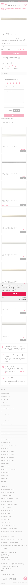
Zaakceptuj (14, 294)
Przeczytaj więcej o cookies (8, 290)
